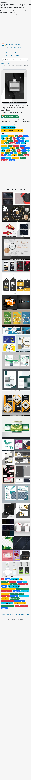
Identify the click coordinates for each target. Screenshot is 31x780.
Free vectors (9, 44)
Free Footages (17, 47)
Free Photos (18, 44)
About (22, 614)
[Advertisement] (13, 28)
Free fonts (9, 47)
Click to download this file (10, 116)
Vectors (8, 63)
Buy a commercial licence (8, 127)
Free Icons (19, 50)
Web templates (10, 50)
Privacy (18, 614)
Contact (27, 614)
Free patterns (9, 55)
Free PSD (18, 55)
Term (13, 614)
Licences (8, 614)
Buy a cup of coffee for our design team (12, 130)
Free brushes (9, 53)
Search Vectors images (8, 59)
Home (3, 63)
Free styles (18, 53)
